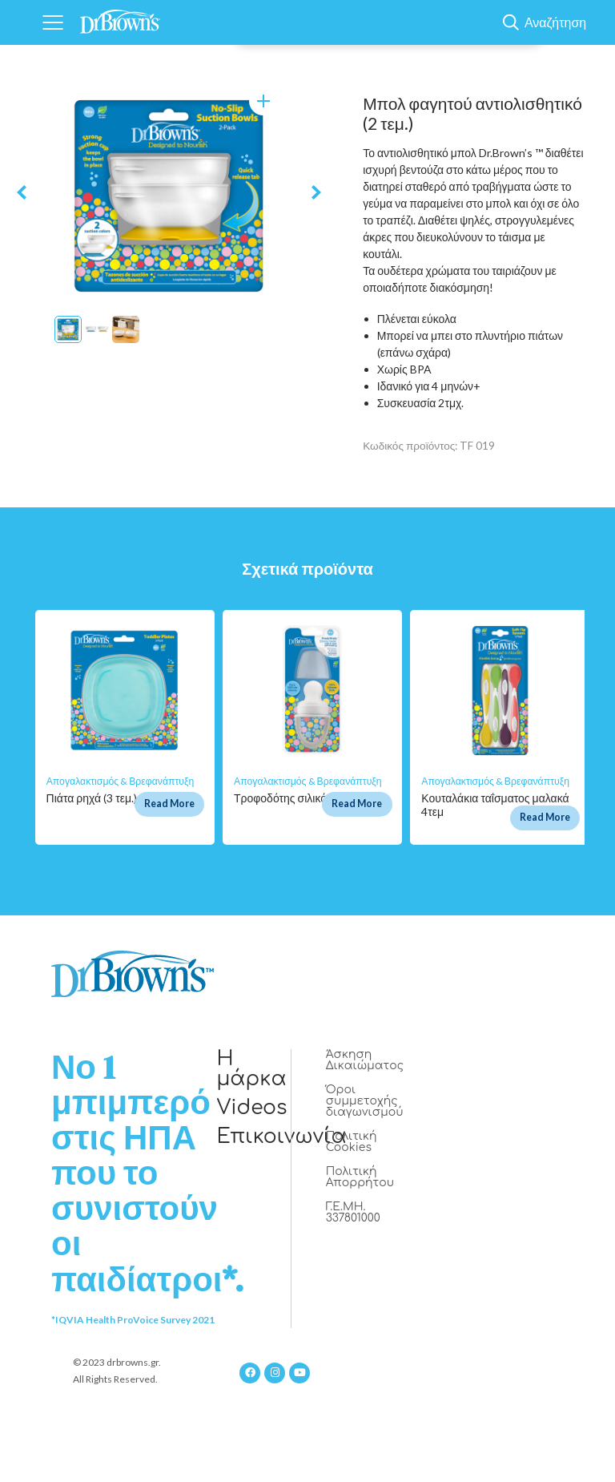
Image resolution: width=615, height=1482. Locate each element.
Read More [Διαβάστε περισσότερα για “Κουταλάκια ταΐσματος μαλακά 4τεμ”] (545, 817)
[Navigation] (52, 22)
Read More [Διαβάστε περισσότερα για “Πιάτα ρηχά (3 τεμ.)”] (169, 804)
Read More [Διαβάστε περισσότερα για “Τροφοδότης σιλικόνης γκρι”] (357, 804)
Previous (21, 192)
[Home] (120, 17)
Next (316, 192)
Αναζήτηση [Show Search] (556, 22)
